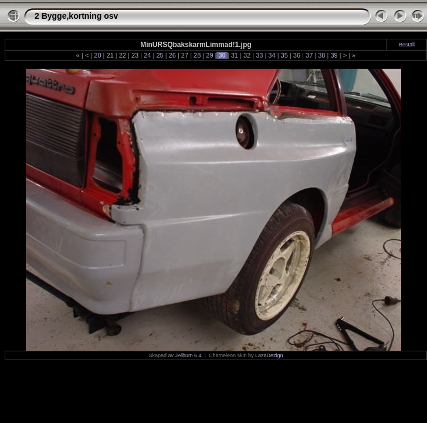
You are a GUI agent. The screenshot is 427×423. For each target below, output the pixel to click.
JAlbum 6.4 (188, 355)
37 (309, 55)
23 (135, 55)
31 (234, 55)
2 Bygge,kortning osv (76, 16)
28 (197, 55)
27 (184, 55)
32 (247, 55)
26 (172, 55)
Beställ (407, 45)
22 (122, 55)
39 (333, 55)
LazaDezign (269, 355)
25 (159, 55)
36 (297, 55)
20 (97, 55)
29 (209, 55)
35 (284, 55)
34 (271, 55)
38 (321, 55)
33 (259, 55)
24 (147, 55)
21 (109, 55)
